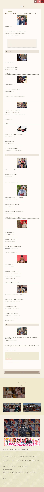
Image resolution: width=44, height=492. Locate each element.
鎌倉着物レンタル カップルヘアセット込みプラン (19, 455)
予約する (39, 2)
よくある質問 (33, 482)
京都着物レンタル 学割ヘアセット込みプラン (8, 440)
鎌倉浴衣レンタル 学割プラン (18, 456)
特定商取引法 (22, 486)
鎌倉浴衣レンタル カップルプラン (25, 456)
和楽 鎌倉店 (7, 467)
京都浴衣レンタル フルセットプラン (7, 443)
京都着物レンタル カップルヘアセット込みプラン (19, 440)
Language (35, 2)
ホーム (26, 476)
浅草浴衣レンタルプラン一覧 (9, 359)
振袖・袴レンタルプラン (14, 450)
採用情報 (18, 486)
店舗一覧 (26, 477)
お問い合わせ (21, 482)
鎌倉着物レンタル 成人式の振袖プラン (15, 459)
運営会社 (15, 486)
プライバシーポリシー (27, 486)
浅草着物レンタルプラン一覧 (9, 358)
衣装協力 (35, 477)
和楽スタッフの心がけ (36, 478)
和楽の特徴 (26, 478)
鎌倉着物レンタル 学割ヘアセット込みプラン (8, 455)
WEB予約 (8, 482)
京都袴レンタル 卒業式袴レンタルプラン (16, 444)
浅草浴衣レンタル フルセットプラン (7, 450)
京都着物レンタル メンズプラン (22, 443)
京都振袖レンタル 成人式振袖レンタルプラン (26, 444)
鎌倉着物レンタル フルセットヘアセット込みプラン (8, 456)
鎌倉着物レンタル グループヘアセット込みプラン (30, 455)
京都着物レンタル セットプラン (15, 443)
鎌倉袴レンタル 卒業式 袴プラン (6, 459)
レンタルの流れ (36, 476)
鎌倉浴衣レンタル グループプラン (33, 456)
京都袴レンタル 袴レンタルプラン (30, 443)
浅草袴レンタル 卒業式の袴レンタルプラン (22, 450)
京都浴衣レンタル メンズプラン (35, 444)
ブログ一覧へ (22, 372)
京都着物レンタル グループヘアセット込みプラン (30, 440)
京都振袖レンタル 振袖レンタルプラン (7, 444)
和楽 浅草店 (4, 467)
